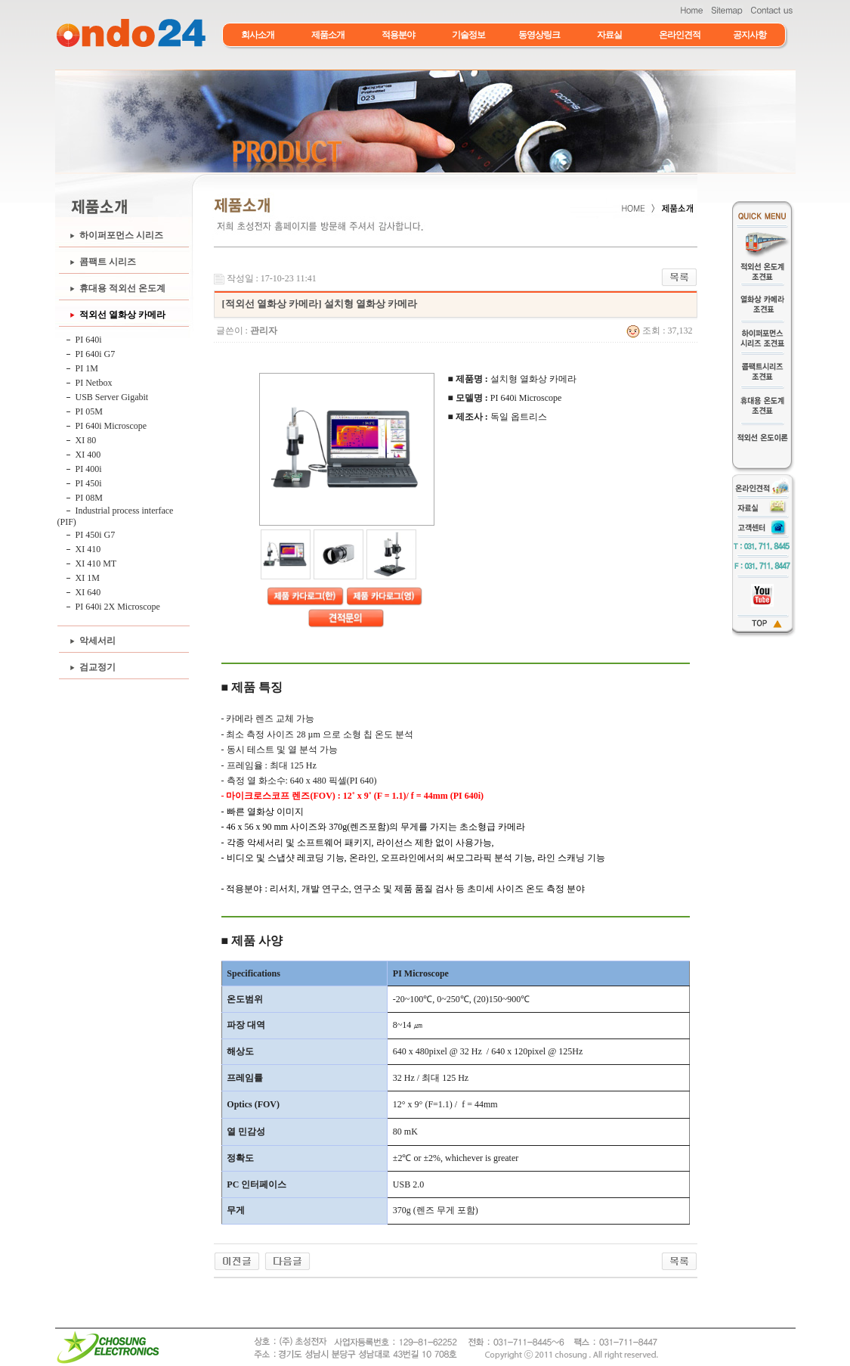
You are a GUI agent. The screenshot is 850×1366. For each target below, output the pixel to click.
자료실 (609, 34)
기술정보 (468, 34)
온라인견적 (679, 34)
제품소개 (328, 34)
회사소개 (257, 34)
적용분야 (398, 34)
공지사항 (749, 34)
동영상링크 (539, 34)
